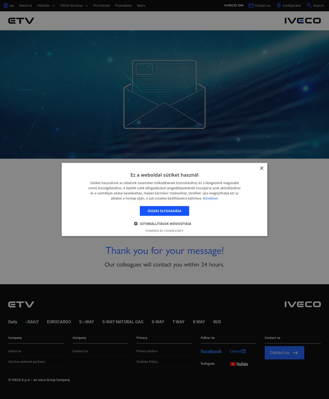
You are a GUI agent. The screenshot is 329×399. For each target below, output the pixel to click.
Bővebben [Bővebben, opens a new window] (210, 198)
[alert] (164, 199)
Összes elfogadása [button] (164, 210)
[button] (164, 223)
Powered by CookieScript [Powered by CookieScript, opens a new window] (165, 230)
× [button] (261, 168)
